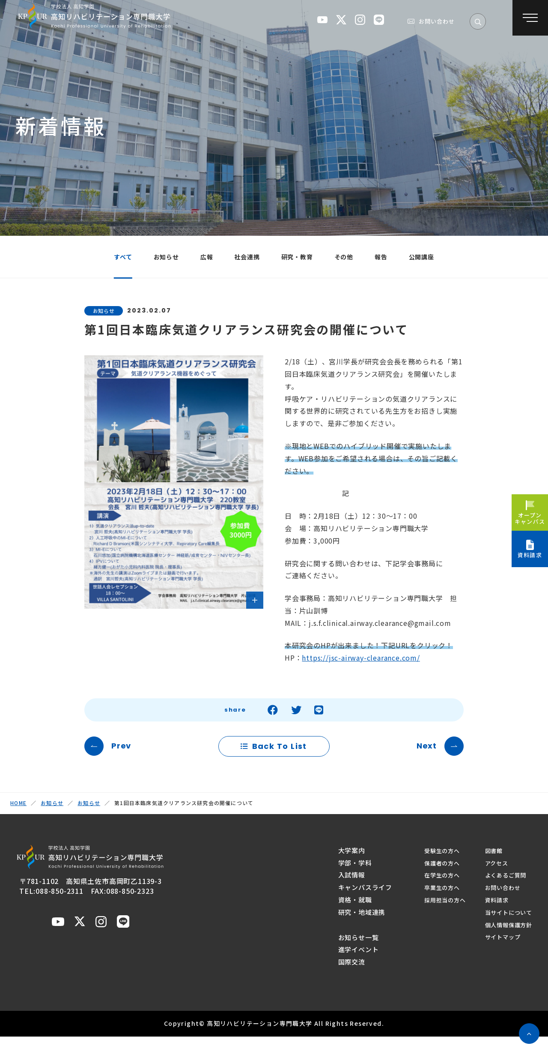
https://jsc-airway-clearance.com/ (361, 665)
